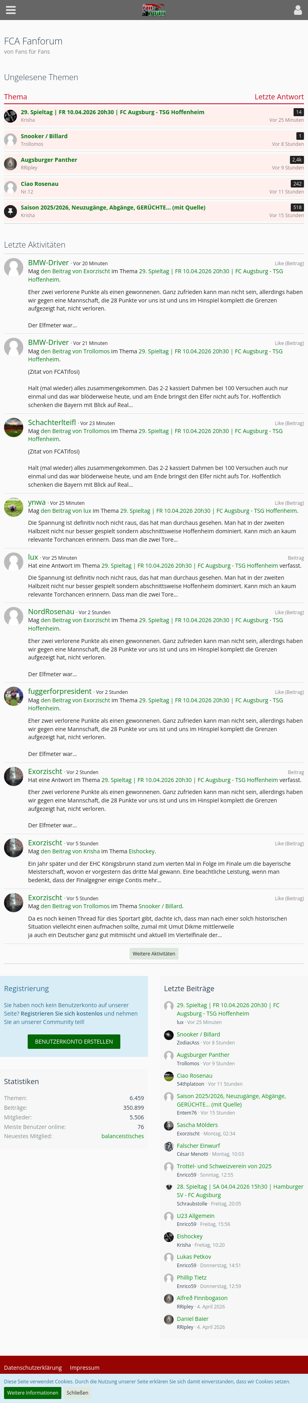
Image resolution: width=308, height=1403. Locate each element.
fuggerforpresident (60, 691)
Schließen (77, 1392)
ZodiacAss (188, 1042)
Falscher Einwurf (198, 1145)
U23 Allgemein (196, 1216)
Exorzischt (45, 771)
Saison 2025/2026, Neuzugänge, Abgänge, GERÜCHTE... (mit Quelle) (231, 1100)
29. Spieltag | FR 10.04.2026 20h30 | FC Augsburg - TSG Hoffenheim (208, 510)
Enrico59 (187, 1174)
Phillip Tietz (192, 1277)
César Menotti (192, 1154)
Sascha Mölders (197, 1125)
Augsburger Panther (203, 1054)
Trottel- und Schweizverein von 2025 (224, 1166)
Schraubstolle (192, 1203)
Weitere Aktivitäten (154, 953)
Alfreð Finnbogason (202, 1298)
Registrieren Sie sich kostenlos (62, 1013)
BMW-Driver (48, 262)
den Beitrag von (75, 271)
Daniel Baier (193, 1318)
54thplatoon (190, 1083)
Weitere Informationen (32, 1392)
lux (33, 557)
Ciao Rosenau (195, 1075)
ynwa (37, 502)
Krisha (184, 1245)
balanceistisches (122, 1136)
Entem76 (187, 1112)
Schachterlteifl (52, 422)
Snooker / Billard (160, 906)
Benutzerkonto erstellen (74, 1041)
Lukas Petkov (194, 1256)
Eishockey (141, 851)
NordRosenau (51, 611)
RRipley (185, 1306)
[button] (11, 10)
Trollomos (188, 1063)
